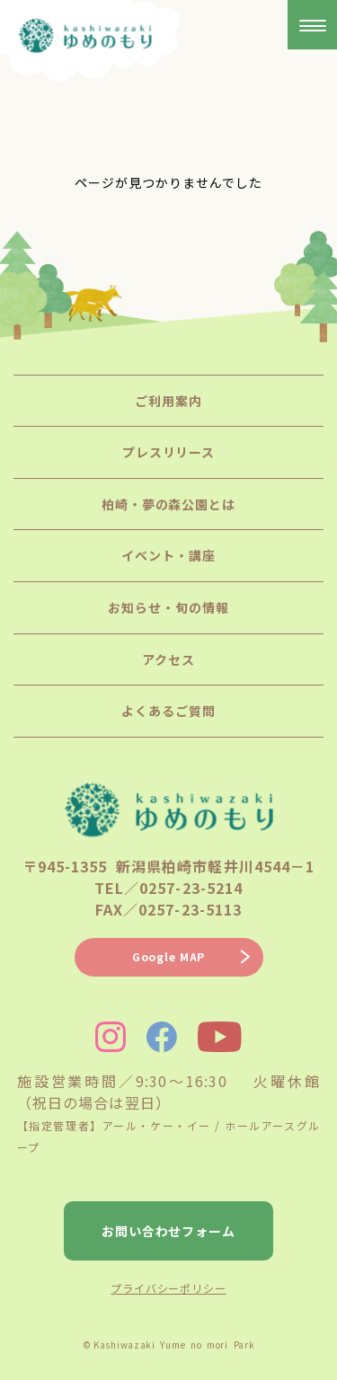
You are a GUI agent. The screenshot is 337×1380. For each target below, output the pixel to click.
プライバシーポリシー (168, 1288)
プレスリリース (169, 452)
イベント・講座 (168, 555)
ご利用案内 (168, 401)
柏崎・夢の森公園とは (169, 504)
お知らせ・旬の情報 (168, 607)
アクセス (168, 659)
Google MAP (168, 956)
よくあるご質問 (168, 711)
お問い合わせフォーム (169, 1231)
